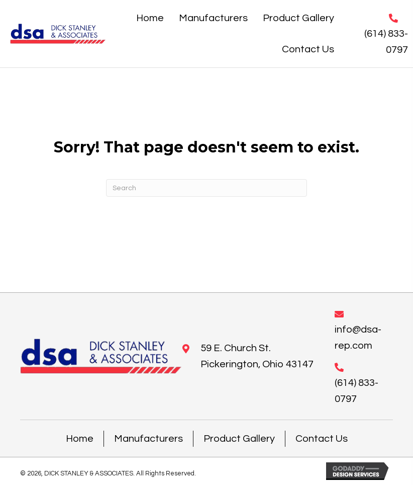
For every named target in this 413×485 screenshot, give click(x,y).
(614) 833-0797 (356, 391)
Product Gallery (239, 439)
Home (79, 439)
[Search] (206, 188)
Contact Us (321, 439)
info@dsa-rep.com (358, 338)
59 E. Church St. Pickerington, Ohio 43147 (257, 356)
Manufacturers (148, 439)
